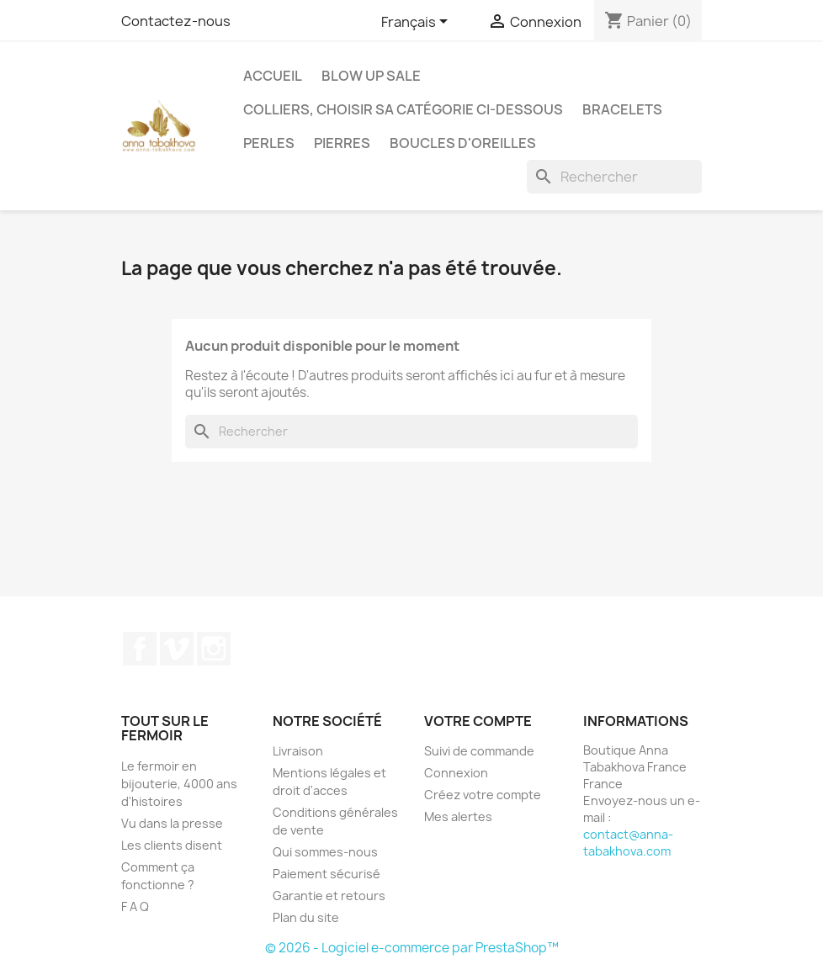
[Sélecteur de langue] (417, 23)
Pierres (342, 143)
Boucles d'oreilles (463, 143)
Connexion (456, 773)
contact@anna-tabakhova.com (628, 842)
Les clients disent (171, 845)
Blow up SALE (371, 75)
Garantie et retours (329, 896)
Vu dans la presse (172, 823)
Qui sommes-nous (325, 852)
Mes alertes (458, 816)
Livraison (298, 751)
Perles (269, 143)
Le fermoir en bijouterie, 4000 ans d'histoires (179, 783)
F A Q (135, 906)
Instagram (214, 648)
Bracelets (622, 109)
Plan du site (306, 917)
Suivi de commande (479, 751)
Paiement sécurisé (326, 874)
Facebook (140, 648)
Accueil (272, 75)
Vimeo (177, 648)
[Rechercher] (614, 176)
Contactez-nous (176, 21)
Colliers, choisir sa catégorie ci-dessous (403, 109)
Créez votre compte (482, 795)
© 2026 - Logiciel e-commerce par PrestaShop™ (412, 948)
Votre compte (478, 721)
